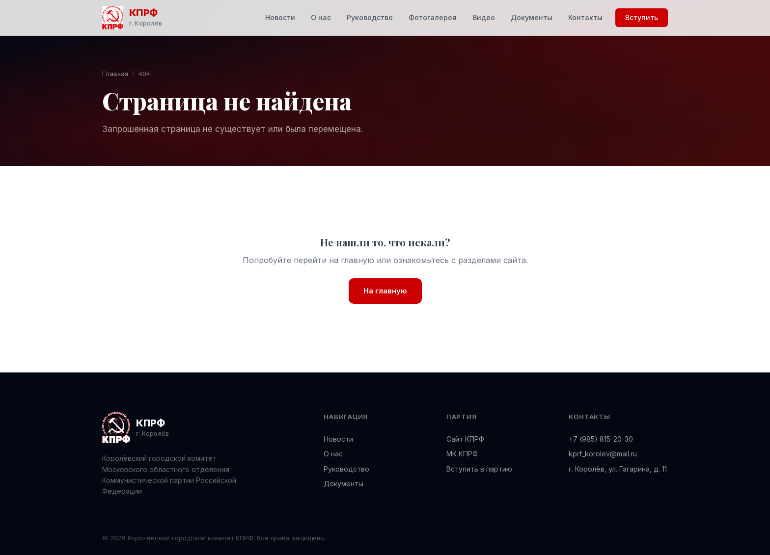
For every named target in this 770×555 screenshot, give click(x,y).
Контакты (585, 17)
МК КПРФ (462, 453)
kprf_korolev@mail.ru (603, 453)
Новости (280, 17)
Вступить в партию (479, 469)
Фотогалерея (433, 17)
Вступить (641, 17)
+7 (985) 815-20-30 (601, 439)
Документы (531, 17)
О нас (321, 17)
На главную (385, 290)
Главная (115, 74)
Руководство (370, 17)
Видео (483, 17)
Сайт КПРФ (465, 439)
